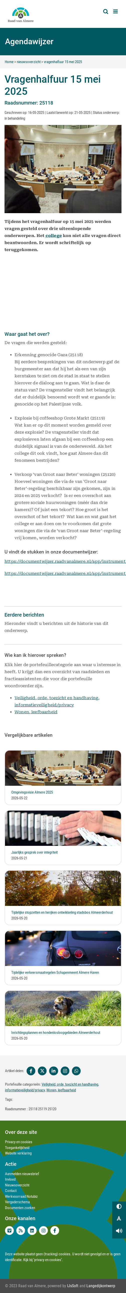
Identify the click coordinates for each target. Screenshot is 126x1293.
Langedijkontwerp (100, 1285)
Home (9, 62)
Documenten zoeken (20, 1208)
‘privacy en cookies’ (47, 1260)
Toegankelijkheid (17, 1147)
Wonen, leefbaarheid (36, 712)
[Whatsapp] (76, 1071)
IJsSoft (72, 1285)
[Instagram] (65, 1071)
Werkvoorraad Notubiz (21, 1196)
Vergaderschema (17, 1202)
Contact (11, 1190)
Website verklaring (18, 1153)
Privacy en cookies (18, 1142)
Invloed (10, 1179)
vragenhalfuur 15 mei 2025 (63, 62)
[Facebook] (30, 1071)
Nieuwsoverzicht (17, 1185)
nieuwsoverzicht (29, 62)
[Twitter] (42, 1071)
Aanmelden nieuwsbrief (22, 1174)
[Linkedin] (53, 1071)
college (54, 235)
